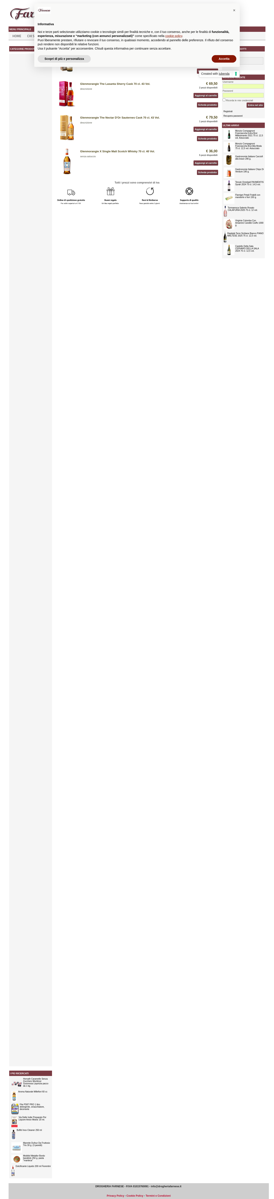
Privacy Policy (115, 1195)
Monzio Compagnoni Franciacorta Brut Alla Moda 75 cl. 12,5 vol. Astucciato (248, 146)
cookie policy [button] (173, 36)
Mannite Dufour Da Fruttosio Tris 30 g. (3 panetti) (36, 1144)
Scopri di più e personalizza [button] (64, 58)
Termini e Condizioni (158, 1195)
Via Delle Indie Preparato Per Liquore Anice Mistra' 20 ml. (32, 1118)
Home (16, 36)
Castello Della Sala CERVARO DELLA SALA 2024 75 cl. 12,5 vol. (247, 248)
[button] (234, 10)
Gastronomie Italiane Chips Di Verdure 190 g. (249, 170)
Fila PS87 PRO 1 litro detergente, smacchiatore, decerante (32, 1106)
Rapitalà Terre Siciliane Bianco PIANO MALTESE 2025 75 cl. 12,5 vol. (245, 234)
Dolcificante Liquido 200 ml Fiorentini (33, 1166)
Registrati (227, 111)
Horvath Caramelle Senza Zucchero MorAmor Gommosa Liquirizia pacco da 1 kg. (35, 1082)
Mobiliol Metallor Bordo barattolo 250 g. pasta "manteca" (34, 1158)
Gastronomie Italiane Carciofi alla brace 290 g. (249, 157)
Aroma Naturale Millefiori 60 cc (32, 1091)
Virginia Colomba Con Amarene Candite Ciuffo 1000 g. (249, 222)
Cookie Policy (135, 1195)
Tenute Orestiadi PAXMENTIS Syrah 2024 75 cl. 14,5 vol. (249, 183)
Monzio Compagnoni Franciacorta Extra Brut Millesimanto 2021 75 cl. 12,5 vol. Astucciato (249, 134)
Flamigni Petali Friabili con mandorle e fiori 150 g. (247, 196)
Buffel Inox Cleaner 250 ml (29, 1130)
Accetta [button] (224, 58)
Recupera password (233, 116)
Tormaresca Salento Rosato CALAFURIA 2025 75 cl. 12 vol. (243, 209)
